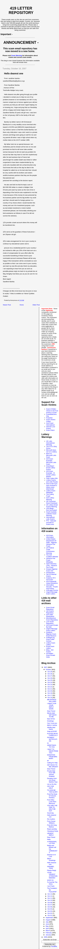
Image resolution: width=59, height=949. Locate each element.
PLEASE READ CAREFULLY (52, 734)
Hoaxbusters (50, 572)
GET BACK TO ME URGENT (52, 766)
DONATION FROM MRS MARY (52, 756)
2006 (46, 937)
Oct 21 (50, 689)
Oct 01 (50, 915)
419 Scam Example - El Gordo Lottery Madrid (51, 473)
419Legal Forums (52, 590)
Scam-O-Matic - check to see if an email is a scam (52, 410)
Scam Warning (16, 55)
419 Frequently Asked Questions (52, 582)
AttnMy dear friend (51, 728)
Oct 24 (50, 682)
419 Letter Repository (21, 10)
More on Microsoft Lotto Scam (51, 455)
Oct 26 (50, 678)
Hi (48, 743)
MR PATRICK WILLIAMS (51, 700)
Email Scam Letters (50, 647)
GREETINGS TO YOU (51, 746)
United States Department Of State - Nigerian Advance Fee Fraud (51, 542)
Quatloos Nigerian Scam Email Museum (51, 634)
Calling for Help (52, 763)
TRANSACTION (52, 831)
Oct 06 (50, 907)
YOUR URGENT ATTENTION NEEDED (52, 875)
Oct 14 (50, 894)
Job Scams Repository (50, 612)
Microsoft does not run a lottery (51, 451)
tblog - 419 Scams (49, 651)
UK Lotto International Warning (50, 443)
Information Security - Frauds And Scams (52, 586)
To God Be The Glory (52, 883)
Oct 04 (50, 909)
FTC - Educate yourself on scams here (51, 522)
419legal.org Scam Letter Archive (50, 639)
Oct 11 (50, 898)
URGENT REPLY (50, 834)
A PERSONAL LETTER (52, 842)
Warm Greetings (51, 859)
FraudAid (49, 418)
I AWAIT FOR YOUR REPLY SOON (51, 706)
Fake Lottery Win (52, 478)
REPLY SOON (52, 725)
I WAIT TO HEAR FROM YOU (52, 751)
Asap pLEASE (52, 731)
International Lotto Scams (50, 518)
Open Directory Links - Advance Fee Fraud (51, 565)
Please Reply (51, 870)
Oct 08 (50, 902)
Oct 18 (50, 693)
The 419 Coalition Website (52, 556)
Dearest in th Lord (51, 855)
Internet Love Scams (50, 427)
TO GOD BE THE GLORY (52, 791)
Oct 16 (50, 697)
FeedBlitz (54, 946)
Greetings (50, 721)
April (47, 928)
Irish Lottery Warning (50, 498)
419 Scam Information (50, 536)
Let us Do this (52, 784)
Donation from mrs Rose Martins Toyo (52, 780)
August (48, 920)
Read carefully (52, 829)
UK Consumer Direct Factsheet (51, 502)
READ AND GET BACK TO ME (52, 715)
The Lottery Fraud (50, 495)
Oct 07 (50, 905)
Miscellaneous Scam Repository (52, 619)
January (48, 935)
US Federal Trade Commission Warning (50, 550)
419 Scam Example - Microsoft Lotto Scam (51, 461)
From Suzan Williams (51, 822)
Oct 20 (50, 691)
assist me (50, 880)
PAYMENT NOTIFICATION (52, 739)
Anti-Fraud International (50, 424)
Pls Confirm (51, 819)
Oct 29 (50, 672)
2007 (46, 667)
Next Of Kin (51, 719)
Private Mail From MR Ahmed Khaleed (51, 773)
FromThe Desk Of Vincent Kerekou (52, 795)
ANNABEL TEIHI (50, 867)
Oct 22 (50, 687)
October (48, 669)
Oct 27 (50, 676)
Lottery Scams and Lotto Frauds (52, 481)
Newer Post (7, 305)
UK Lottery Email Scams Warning (52, 506)
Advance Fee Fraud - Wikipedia (50, 560)
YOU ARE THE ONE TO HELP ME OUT (52, 808)
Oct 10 (50, 900)
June (47, 924)
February (49, 933)
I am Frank (50, 886)
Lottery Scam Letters (50, 644)
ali (48, 760)
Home (22, 305)
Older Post (36, 305)
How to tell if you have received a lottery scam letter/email (51, 486)
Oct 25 (50, 680)
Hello (49, 839)
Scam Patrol (50, 430)
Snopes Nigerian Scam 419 (51, 570)
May (47, 926)
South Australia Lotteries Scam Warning (51, 513)
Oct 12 (50, 896)
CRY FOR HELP (50, 787)
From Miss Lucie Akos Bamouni (51, 801)
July (47, 922)
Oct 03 (50, 911)
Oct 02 (50, 913)
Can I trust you (52, 723)
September (49, 917)
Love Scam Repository (50, 622)
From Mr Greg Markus (52, 826)
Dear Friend (51, 711)
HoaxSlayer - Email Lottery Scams (50, 467)
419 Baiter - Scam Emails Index (50, 655)
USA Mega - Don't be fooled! (51, 509)
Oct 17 (50, 695)
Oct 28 (50, 674)
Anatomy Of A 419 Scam (51, 579)
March (48, 930)
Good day (50, 813)
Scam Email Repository (50, 608)
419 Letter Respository (50, 615)
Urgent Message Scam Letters (51, 593)
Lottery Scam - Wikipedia (51, 491)
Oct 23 (50, 684)
